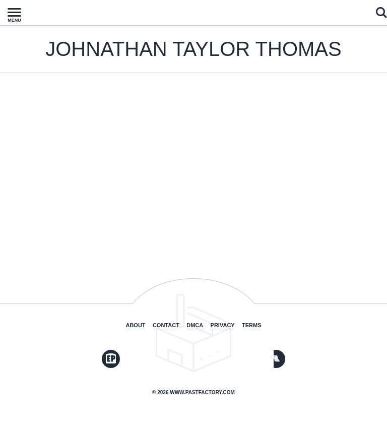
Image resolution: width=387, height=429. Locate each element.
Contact (166, 325)
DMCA (194, 325)
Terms (252, 325)
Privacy (223, 325)
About (135, 325)
